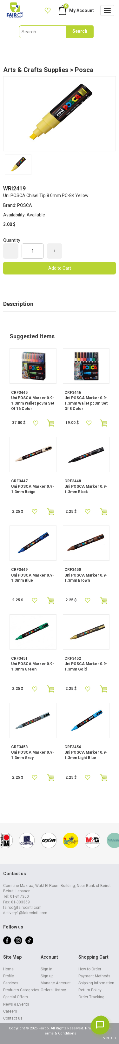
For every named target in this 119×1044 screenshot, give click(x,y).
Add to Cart (59, 268)
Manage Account (56, 983)
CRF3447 (19, 481)
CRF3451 (19, 658)
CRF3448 (72, 481)
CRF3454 (72, 747)
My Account (81, 10)
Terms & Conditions (59, 1033)
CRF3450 (72, 569)
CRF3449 (19, 569)
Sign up (47, 976)
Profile (8, 976)
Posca (84, 70)
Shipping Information (96, 983)
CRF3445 (19, 392)
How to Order (89, 969)
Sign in (46, 969)
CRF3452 (72, 658)
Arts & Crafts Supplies (36, 70)
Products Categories (21, 990)
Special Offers (15, 997)
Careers (10, 1011)
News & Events (16, 1004)
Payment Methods (94, 976)
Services (10, 983)
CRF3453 (19, 747)
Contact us (13, 1018)
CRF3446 (72, 392)
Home (8, 969)
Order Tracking (91, 997)
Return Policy (90, 990)
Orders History (53, 990)
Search (79, 31)
